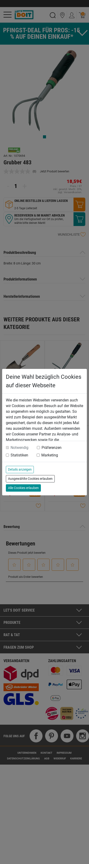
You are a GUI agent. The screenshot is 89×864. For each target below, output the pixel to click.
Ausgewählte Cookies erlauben (30, 479)
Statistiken (19, 455)
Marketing (49, 455)
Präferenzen (52, 447)
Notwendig (19, 447)
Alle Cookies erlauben (23, 488)
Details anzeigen (20, 469)
